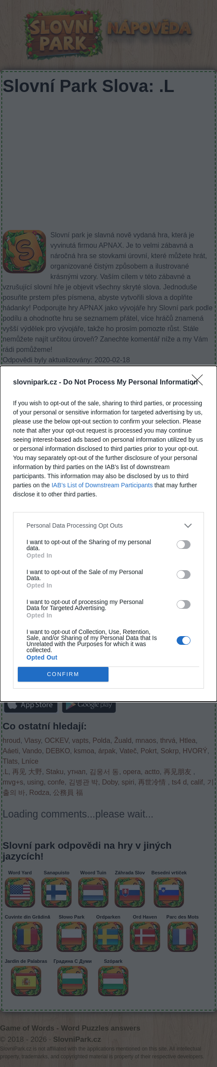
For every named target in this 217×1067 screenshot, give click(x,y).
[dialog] (108, 534)
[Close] (200, 382)
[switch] (184, 544)
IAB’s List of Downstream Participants (102, 485)
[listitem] (108, 525)
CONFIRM (63, 673)
